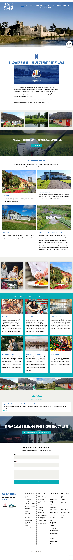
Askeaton (52, 529)
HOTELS (6, 195)
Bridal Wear (27, 525)
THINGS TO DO (56, 317)
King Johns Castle (54, 518)
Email (15, 462)
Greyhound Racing (41, 510)
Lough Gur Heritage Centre (54, 523)
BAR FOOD (5, 317)
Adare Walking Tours (42, 525)
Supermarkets (64, 501)
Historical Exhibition (42, 524)
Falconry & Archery (42, 504)
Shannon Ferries (53, 525)
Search (62, 519)
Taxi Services (64, 518)
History (62, 507)
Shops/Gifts (28, 512)
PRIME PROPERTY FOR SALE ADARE (50, 233)
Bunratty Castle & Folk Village (53, 535)
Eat (36, 285)
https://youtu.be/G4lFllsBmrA (61, 330)
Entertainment (28, 526)
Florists (27, 528)
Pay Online (48, 7)
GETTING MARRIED (8, 354)
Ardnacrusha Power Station (54, 538)
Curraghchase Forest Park (54, 505)
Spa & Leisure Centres (42, 520)
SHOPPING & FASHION (33, 317)
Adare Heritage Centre (66, 514)
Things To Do (40, 497)
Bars (62, 497)
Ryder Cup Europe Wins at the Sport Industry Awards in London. (24, 404)
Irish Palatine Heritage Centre (53, 516)
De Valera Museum (54, 508)
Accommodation (36, 161)
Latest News (66, 5)
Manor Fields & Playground (41, 517)
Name (15, 454)
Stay (32, 5)
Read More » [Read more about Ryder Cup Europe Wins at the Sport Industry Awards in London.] (5, 410)
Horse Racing (40, 511)
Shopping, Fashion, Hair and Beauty (30, 509)
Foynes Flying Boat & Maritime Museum (54, 510)
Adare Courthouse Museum (54, 502)
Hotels (26, 497)
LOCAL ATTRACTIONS (33, 354)
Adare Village (9, 6)
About (27, 5)
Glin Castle (52, 548)
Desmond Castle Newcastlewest (53, 531)
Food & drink (39, 5)
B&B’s (26, 499)
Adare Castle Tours (42, 522)
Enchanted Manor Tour (42, 529)
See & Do (48, 5)
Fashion (27, 514)
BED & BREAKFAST (44, 192)
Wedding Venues (29, 523)
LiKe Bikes (52, 527)
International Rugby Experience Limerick (54, 545)
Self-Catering (28, 501)
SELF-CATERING (8, 233)
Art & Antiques (28, 515)
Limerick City (52, 520)
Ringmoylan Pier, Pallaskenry (53, 542)
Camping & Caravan (29, 503)
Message (16, 469)
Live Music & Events (42, 515)
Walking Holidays (41, 503)
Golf (39, 508)
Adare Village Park (41, 527)
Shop (12, 285)
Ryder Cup (42, 7)
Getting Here (64, 516)
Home (22, 5)
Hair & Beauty (28, 530)
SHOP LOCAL (55, 354)
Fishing (39, 506)
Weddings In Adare (56, 5)
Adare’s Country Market (41, 500)
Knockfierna (40, 513)
